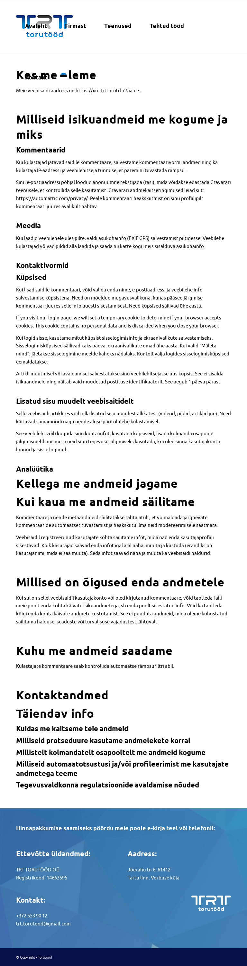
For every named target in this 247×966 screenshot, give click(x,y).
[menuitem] (36, 26)
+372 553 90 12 (31, 915)
